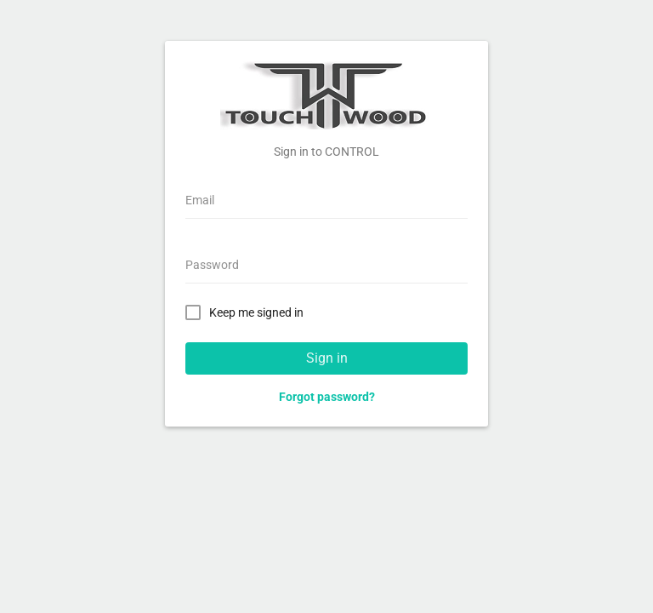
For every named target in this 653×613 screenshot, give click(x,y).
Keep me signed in (248, 311)
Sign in (327, 358)
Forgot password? (327, 397)
